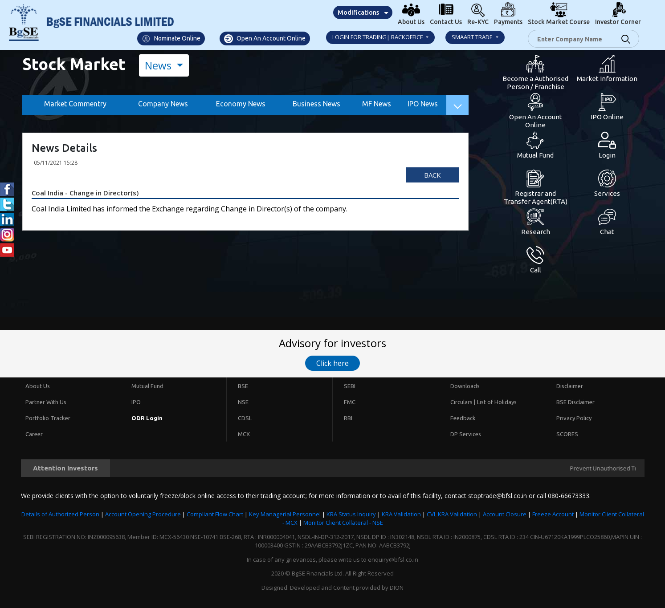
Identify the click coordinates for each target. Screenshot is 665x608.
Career (34, 434)
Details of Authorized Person (60, 514)
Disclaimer (569, 386)
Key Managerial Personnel (285, 514)
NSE (243, 402)
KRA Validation (401, 514)
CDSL (245, 418)
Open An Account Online (265, 38)
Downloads (465, 386)
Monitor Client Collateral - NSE (343, 523)
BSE (243, 386)
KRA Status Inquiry (351, 514)
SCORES (567, 434)
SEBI (349, 386)
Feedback (463, 418)
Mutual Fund (147, 386)
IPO (136, 402)
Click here (332, 363)
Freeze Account (553, 514)
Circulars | (462, 402)
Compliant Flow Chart (215, 514)
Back (432, 174)
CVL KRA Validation (452, 514)
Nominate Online (171, 38)
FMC (349, 402)
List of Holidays (497, 402)
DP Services (465, 434)
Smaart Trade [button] (473, 37)
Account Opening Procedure (143, 514)
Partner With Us (45, 402)
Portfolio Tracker (47, 418)
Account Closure (504, 514)
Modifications (358, 12)
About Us (37, 386)
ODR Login (147, 418)
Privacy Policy (574, 418)
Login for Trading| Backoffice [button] (378, 37)
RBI (348, 418)
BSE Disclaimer (575, 402)
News (159, 65)
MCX (244, 434)
